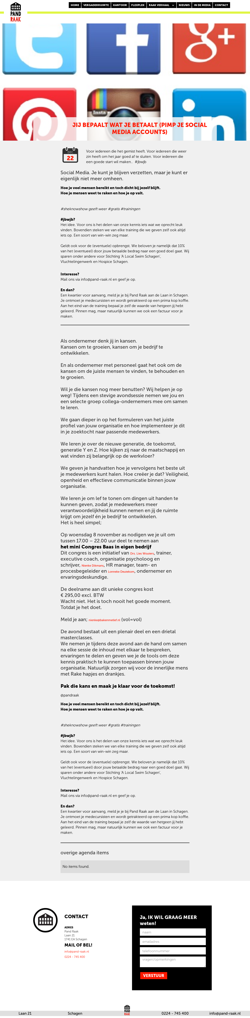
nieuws (184, 5)
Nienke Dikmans (93, 565)
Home (75, 5)
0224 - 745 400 (175, 1013)
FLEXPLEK (138, 5)
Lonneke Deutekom (121, 571)
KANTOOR (120, 5)
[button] (161, 5)
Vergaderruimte (96, 5)
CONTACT (221, 5)
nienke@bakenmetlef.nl (104, 620)
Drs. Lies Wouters (142, 553)
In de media (202, 5)
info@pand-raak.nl (225, 1013)
